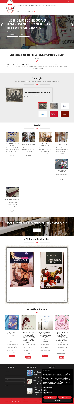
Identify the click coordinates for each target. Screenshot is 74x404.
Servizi (26, 5)
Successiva (64, 300)
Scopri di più (12, 34)
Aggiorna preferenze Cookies (25, 401)
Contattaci (24, 34)
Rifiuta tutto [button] (50, 397)
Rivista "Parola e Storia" (12, 144)
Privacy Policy (8, 401)
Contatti (6, 385)
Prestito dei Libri (28, 144)
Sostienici (7, 382)
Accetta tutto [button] (65, 397)
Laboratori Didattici (61, 171)
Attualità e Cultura (22, 11)
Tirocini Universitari (45, 144)
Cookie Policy (15, 401)
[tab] (42, 105)
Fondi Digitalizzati (40, 5)
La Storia (7, 371)
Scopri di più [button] (58, 400)
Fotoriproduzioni (12, 199)
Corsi (29, 11)
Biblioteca (21, 5)
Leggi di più (26, 96)
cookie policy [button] (63, 377)
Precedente (9, 300)
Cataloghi (31, 5)
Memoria (48, 5)
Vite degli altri (54, 5)
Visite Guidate (62, 144)
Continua (12, 355)
